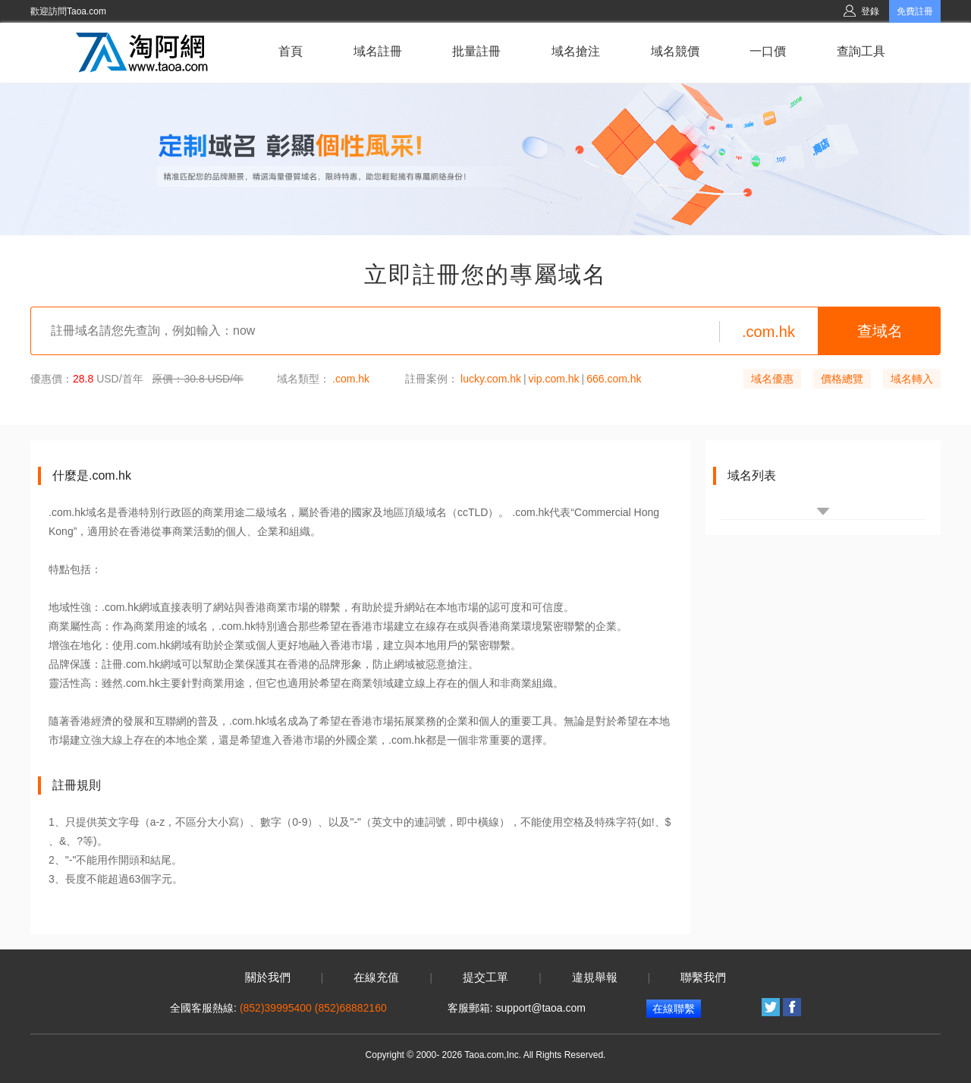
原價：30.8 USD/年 (198, 379)
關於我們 (268, 977)
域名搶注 (575, 51)
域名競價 (675, 51)
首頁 (290, 51)
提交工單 (485, 977)
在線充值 (376, 977)
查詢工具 (861, 51)
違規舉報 (594, 977)
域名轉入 (912, 379)
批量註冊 (476, 51)
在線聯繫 (673, 1009)
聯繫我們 (703, 977)
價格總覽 (842, 379)
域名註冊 (378, 51)
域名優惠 (772, 379)
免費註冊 (915, 11)
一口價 (767, 51)
